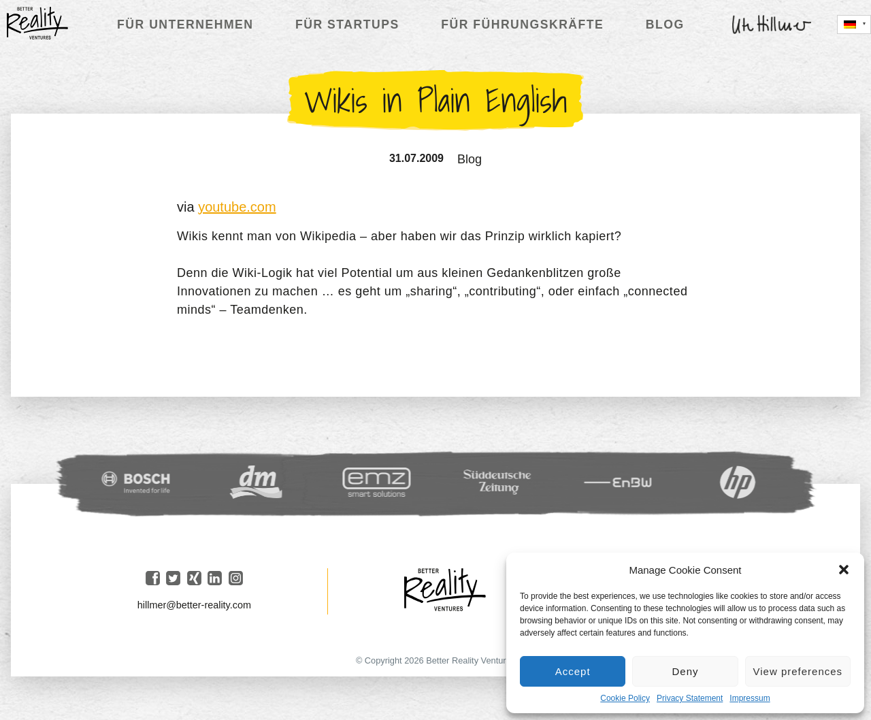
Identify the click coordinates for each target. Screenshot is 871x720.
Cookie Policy (625, 698)
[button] (844, 569)
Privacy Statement (690, 698)
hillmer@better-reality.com (194, 605)
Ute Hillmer (772, 24)
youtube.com (237, 206)
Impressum (749, 698)
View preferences (798, 671)
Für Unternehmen (185, 24)
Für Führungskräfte (522, 24)
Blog (665, 24)
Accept (573, 671)
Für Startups (347, 24)
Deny (685, 671)
